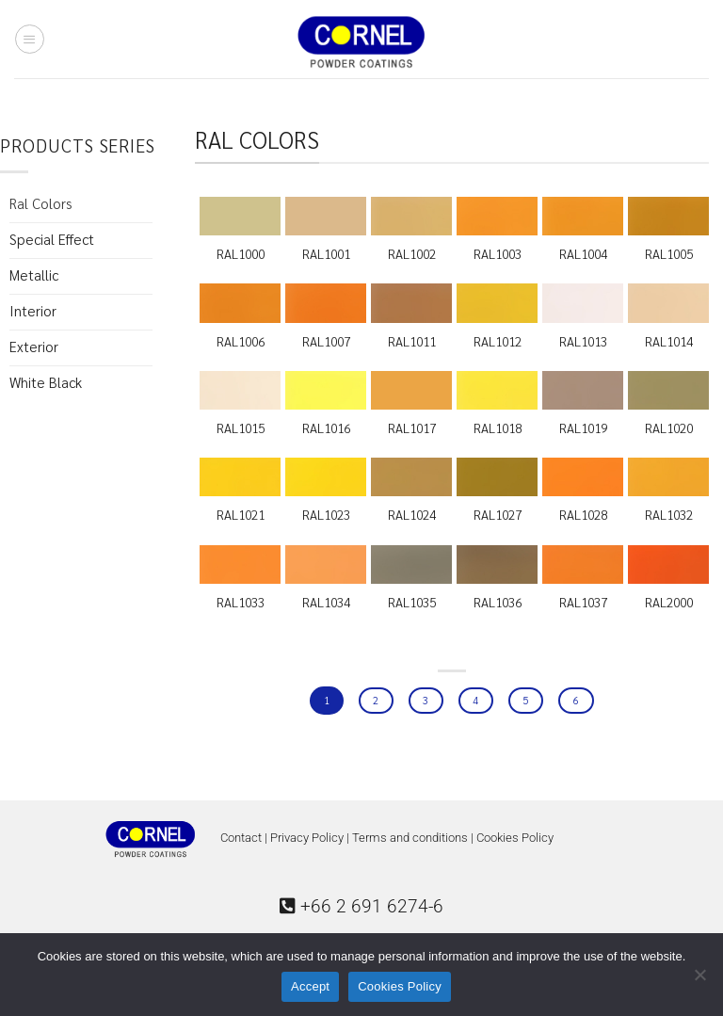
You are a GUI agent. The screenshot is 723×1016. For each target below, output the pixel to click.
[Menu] (29, 38)
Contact (241, 838)
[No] (699, 980)
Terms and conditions (410, 838)
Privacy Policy (307, 838)
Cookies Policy (515, 838)
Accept (310, 986)
